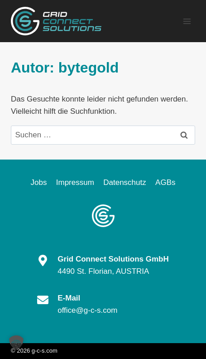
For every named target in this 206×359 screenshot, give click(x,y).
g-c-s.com (44, 350)
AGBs (165, 182)
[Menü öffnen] (186, 21)
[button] (16, 342)
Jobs (38, 182)
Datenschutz (124, 182)
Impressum (75, 182)
